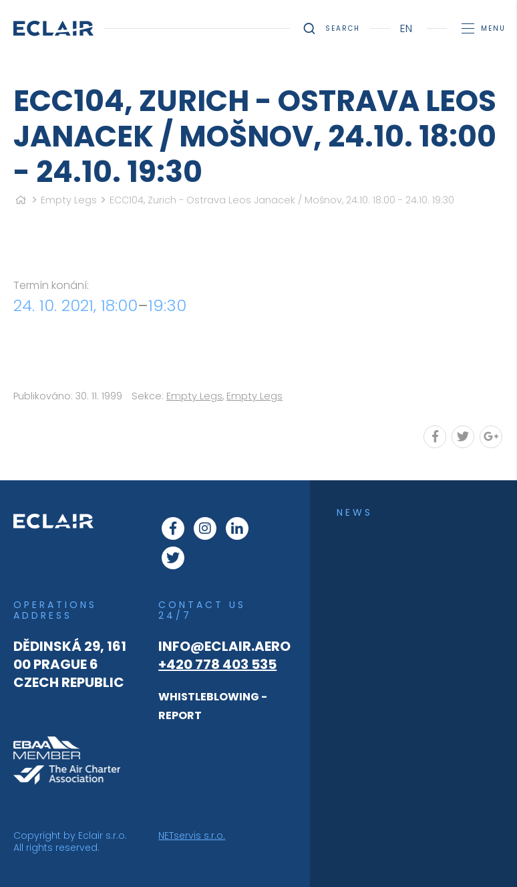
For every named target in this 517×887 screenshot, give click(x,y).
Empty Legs (69, 200)
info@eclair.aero (224, 646)
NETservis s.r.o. (191, 835)
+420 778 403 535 (217, 664)
